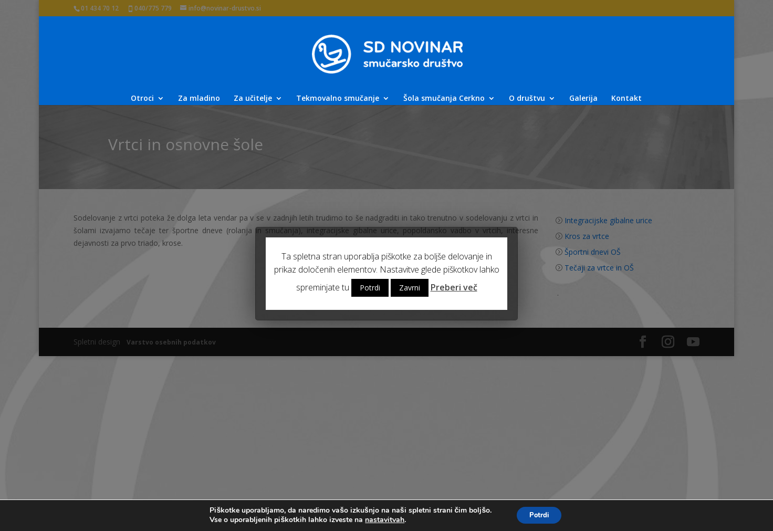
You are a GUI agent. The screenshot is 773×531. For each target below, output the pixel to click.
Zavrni (409, 288)
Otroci (142, 99)
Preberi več (454, 287)
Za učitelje (253, 99)
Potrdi (370, 288)
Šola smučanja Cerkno (444, 99)
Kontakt (626, 99)
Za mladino (199, 99)
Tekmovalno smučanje (337, 99)
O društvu (527, 99)
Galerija (583, 99)
